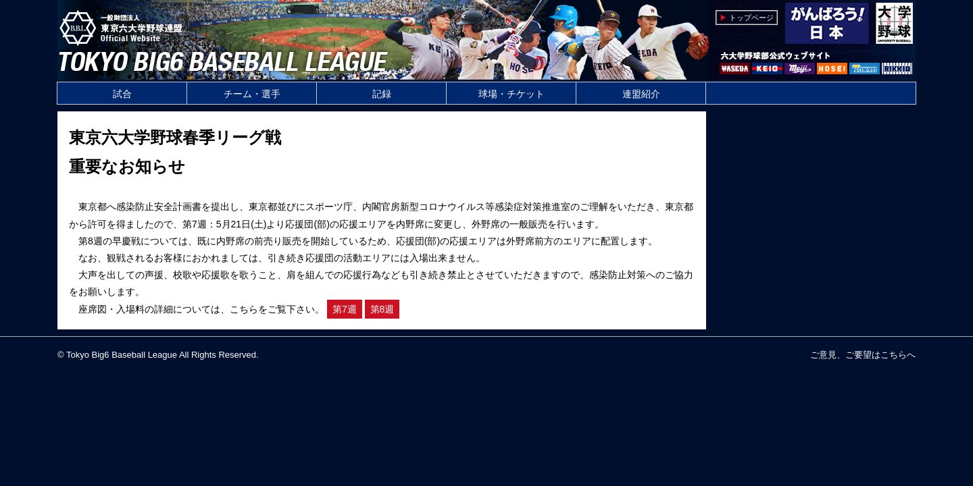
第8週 (382, 309)
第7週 (344, 309)
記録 (381, 93)
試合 (122, 93)
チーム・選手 (252, 93)
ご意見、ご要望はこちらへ (863, 355)
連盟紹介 (641, 93)
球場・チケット (511, 93)
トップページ (751, 18)
